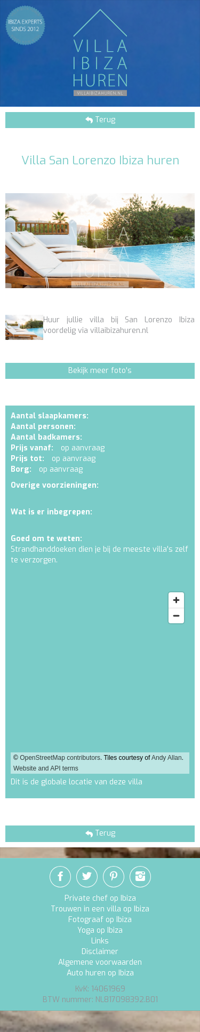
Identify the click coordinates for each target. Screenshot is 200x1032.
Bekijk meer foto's (100, 371)
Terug (104, 120)
